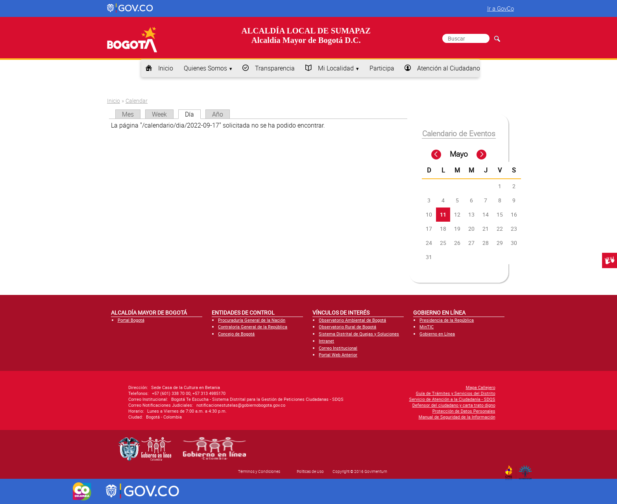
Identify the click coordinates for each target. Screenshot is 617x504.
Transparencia (275, 68)
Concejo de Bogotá (236, 334)
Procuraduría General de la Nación (251, 320)
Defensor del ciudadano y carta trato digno (378, 405)
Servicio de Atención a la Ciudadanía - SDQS (377, 399)
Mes (128, 114)
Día (193, 114)
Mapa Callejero (405, 387)
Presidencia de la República (446, 320)
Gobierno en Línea (437, 334)
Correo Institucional (338, 348)
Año (217, 114)
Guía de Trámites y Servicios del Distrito (380, 393)
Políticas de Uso (310, 471)
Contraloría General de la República (252, 327)
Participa (381, 68)
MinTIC (426, 327)
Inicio (165, 68)
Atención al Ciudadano (448, 68)
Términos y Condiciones (259, 471)
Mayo (459, 154)
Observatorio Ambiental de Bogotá (352, 320)
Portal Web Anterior (338, 355)
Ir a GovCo (500, 8)
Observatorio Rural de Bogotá (347, 327)
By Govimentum (527, 470)
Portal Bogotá (131, 320)
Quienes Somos (205, 68)
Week (159, 114)
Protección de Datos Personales (388, 411)
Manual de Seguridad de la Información (382, 417)
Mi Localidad (336, 68)
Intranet (326, 341)
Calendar (137, 100)
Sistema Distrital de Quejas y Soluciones (359, 334)
